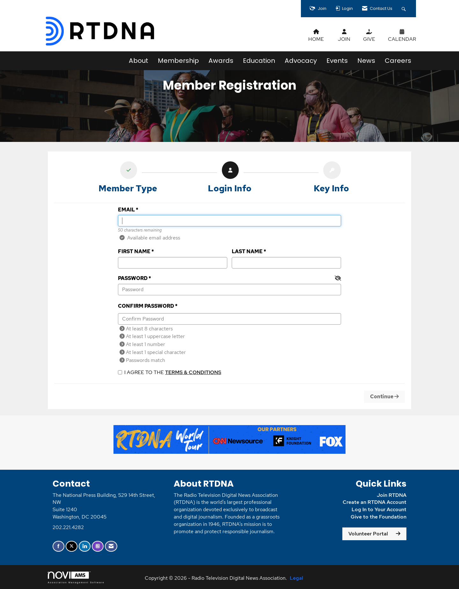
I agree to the (169, 372)
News (366, 60)
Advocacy (301, 60)
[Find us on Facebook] (58, 546)
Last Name (247, 251)
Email (126, 209)
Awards (220, 60)
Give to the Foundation (378, 516)
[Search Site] (404, 8)
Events (337, 60)
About (138, 60)
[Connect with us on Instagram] (98, 546)
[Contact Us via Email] (111, 546)
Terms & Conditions (193, 372)
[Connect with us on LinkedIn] (85, 546)
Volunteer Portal (368, 533)
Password (133, 278)
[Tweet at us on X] (71, 546)
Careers (398, 60)
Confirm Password (146, 306)
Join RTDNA (391, 495)
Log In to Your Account (379, 509)
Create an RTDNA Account (374, 502)
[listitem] (128, 178)
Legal (296, 578)
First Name (134, 251)
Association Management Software (76, 577)
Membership (178, 60)
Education (259, 60)
